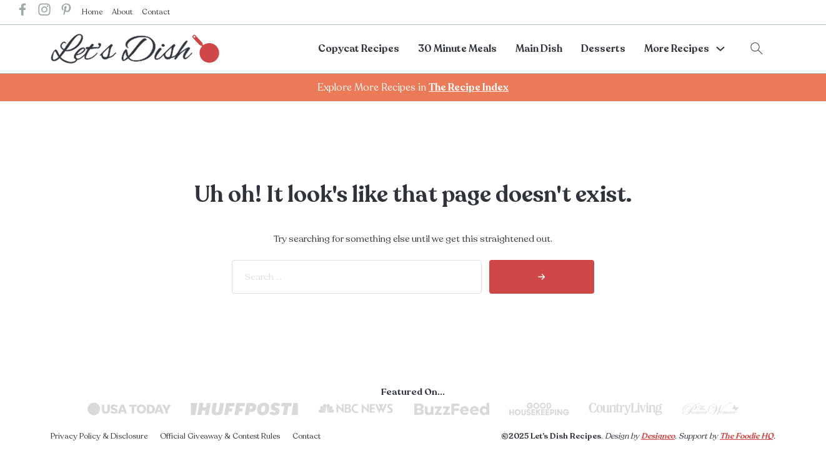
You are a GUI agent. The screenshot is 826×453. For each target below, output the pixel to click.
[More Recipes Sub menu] (720, 49)
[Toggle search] (756, 48)
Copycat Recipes (358, 49)
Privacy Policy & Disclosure (99, 436)
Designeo (658, 436)
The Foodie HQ (747, 436)
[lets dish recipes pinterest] (66, 12)
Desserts (603, 49)
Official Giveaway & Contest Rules (220, 436)
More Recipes (676, 49)
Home (92, 12)
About (122, 12)
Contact (156, 12)
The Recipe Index (469, 87)
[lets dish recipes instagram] (44, 12)
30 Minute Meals (457, 49)
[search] (541, 277)
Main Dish (538, 49)
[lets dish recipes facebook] (22, 12)
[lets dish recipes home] (135, 48)
